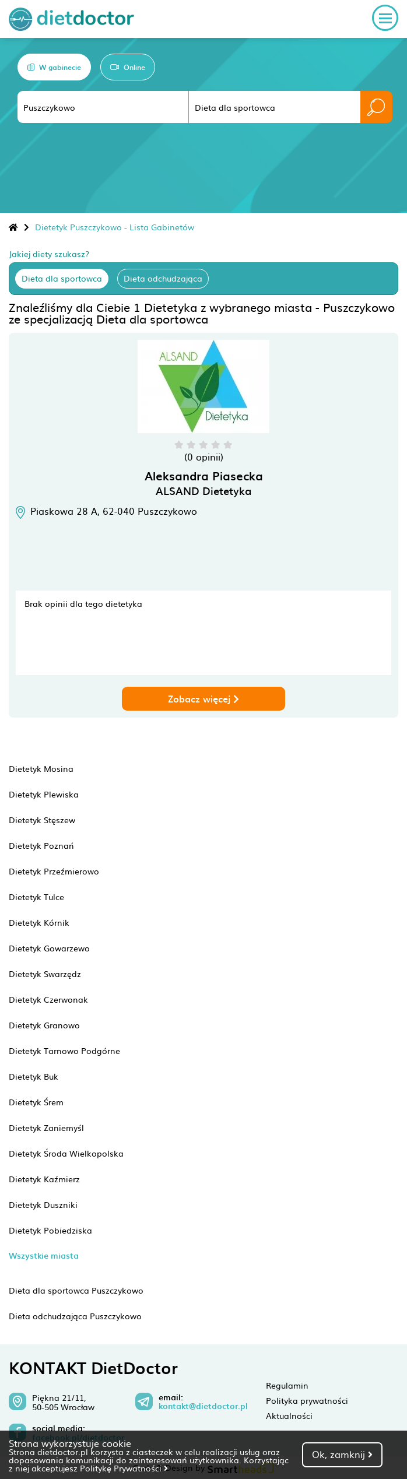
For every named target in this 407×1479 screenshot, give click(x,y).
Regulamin (287, 1385)
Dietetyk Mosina (41, 768)
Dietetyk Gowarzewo (49, 948)
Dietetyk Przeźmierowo (54, 871)
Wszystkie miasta (44, 1255)
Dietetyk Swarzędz (45, 973)
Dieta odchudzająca (163, 278)
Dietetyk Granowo (44, 1025)
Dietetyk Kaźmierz (44, 1179)
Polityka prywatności (307, 1400)
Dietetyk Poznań (41, 845)
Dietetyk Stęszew (42, 819)
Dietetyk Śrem (36, 1102)
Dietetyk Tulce (36, 896)
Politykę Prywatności (124, 1468)
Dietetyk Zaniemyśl (46, 1127)
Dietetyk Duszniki (43, 1204)
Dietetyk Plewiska (44, 794)
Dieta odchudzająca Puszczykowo (75, 1316)
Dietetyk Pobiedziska (50, 1230)
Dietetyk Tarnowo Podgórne (64, 1050)
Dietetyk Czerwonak (48, 999)
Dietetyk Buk (33, 1076)
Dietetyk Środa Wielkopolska (66, 1153)
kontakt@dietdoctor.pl (203, 1406)
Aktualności (289, 1415)
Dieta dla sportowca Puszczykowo (76, 1290)
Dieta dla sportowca (62, 278)
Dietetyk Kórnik (39, 922)
